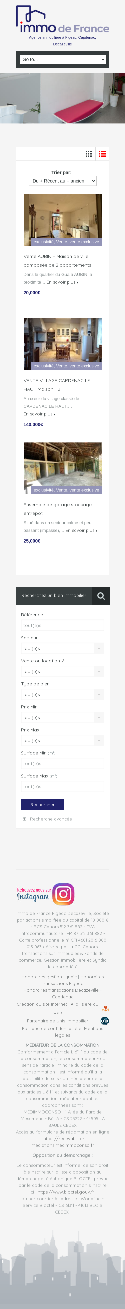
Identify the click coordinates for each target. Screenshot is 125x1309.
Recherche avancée (47, 819)
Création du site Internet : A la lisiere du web (57, 1008)
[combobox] (63, 648)
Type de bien (35, 684)
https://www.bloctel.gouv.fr (66, 1192)
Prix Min (29, 707)
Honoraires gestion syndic (49, 976)
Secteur (29, 638)
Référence (32, 615)
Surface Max (39, 776)
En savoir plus (62, 282)
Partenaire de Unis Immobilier (57, 1020)
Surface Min (38, 753)
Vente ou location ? (42, 661)
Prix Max (30, 730)
